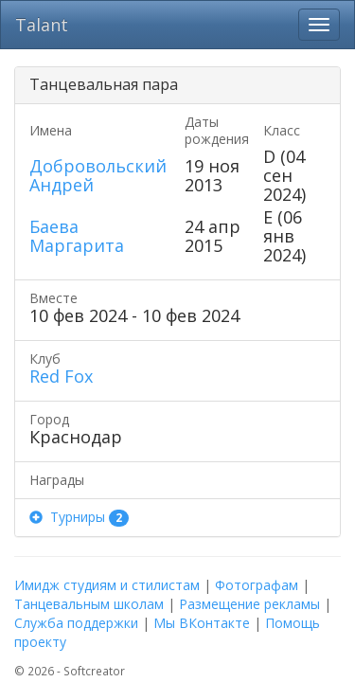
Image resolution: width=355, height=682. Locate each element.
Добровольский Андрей (98, 175)
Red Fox (61, 376)
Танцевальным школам (89, 604)
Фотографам (256, 585)
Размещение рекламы (249, 604)
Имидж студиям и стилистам (107, 585)
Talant (41, 24)
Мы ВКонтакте (201, 623)
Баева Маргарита (76, 236)
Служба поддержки (76, 623)
